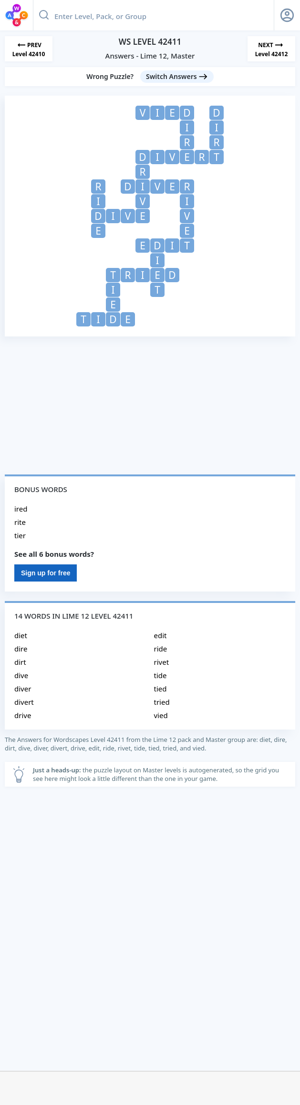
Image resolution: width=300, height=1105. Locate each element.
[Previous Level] (28, 48)
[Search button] (43, 15)
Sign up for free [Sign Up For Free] (45, 573)
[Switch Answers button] (177, 76)
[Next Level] (271, 48)
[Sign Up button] (287, 15)
